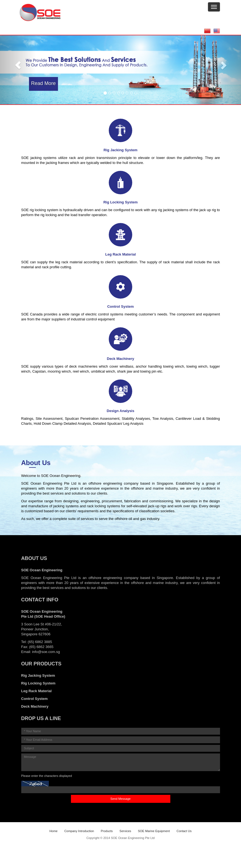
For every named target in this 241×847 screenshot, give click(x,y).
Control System (34, 699)
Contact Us (183, 831)
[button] (18, 65)
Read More (43, 83)
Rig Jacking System (38, 675)
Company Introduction (79, 831)
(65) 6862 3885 (40, 642)
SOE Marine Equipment (154, 831)
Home (53, 831)
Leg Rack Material (36, 691)
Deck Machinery (35, 706)
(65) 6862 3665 (41, 647)
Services (125, 831)
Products (107, 831)
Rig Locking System (38, 683)
